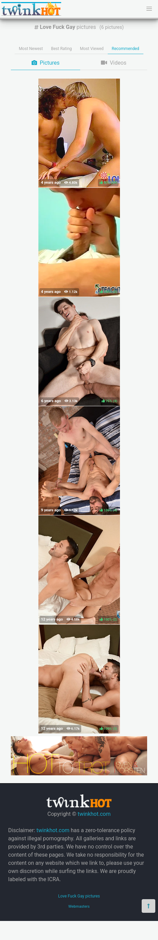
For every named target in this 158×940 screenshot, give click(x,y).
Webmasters (79, 906)
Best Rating (61, 48)
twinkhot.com (93, 814)
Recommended (125, 48)
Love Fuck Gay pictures (79, 896)
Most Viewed (92, 48)
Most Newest (31, 48)
